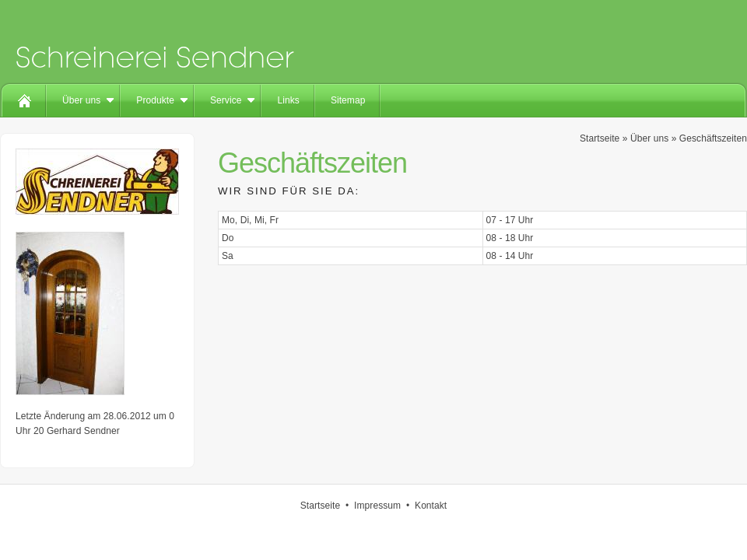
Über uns (81, 100)
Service (226, 100)
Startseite (599, 138)
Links (288, 100)
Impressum (377, 505)
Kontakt (431, 505)
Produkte (155, 100)
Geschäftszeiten (713, 138)
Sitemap (348, 100)
